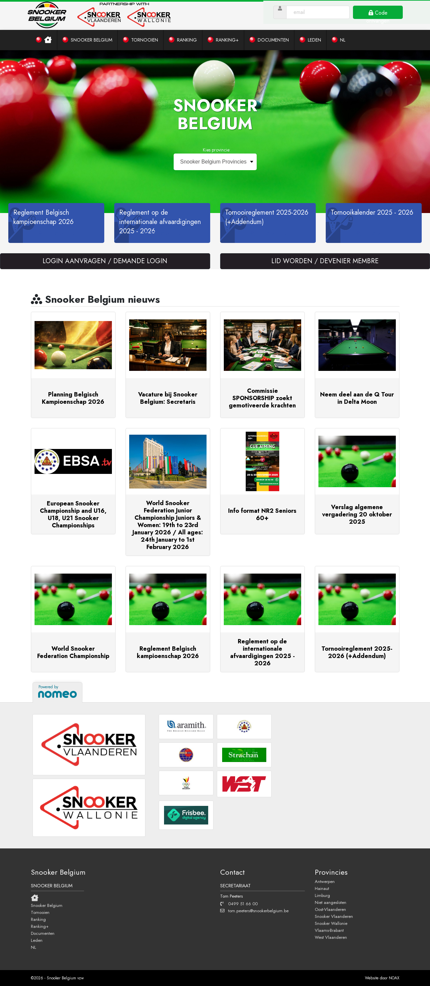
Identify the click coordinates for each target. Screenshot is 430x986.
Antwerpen (325, 881)
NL (33, 947)
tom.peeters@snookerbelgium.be (254, 911)
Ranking (38, 919)
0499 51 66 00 (239, 904)
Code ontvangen (381, 17)
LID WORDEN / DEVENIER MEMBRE (325, 261)
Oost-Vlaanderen (330, 909)
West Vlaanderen (331, 937)
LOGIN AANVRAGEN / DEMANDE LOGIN (105, 261)
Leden (37, 940)
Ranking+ (39, 926)
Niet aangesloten (330, 902)
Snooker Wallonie (331, 923)
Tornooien (40, 912)
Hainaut (322, 888)
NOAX (394, 978)
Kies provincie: (216, 150)
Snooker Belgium (46, 905)
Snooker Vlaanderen (334, 916)
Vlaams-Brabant (329, 930)
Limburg (322, 895)
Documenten (42, 933)
